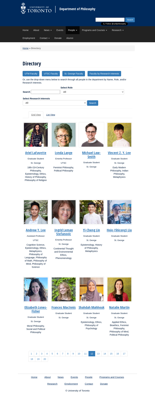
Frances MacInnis (64, 307)
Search (26, 92)
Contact (45, 38)
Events (59, 30)
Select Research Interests (54, 101)
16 (117, 353)
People (72, 30)
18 (32, 359)
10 (79, 353)
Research (118, 30)
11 (85, 353)
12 (92, 353)
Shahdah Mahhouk (91, 307)
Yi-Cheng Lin (91, 229)
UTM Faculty (31, 73)
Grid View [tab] (36, 115)
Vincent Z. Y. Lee (119, 152)
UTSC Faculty (51, 73)
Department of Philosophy (77, 9)
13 (98, 353)
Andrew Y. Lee (36, 229)
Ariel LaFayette (35, 152)
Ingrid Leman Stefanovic (63, 231)
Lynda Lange (63, 152)
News (48, 30)
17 (124, 353)
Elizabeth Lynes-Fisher (36, 309)
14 (104, 353)
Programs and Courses (94, 30)
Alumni (69, 38)
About (36, 30)
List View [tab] (50, 115)
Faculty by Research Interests (104, 73)
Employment (29, 38)
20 (44, 359)
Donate (58, 38)
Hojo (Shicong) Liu (119, 229)
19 (38, 359)
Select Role (92, 90)
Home (25, 30)
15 (111, 353)
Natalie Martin (119, 307)
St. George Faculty (73, 73)
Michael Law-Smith (91, 154)
